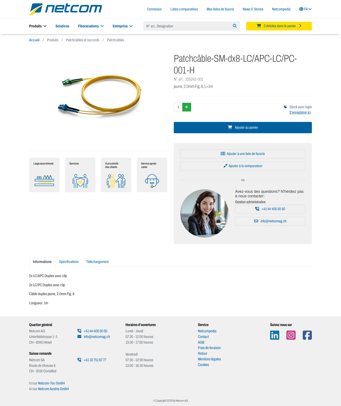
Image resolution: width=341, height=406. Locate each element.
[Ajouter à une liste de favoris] (242, 154)
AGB (201, 342)
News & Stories (253, 9)
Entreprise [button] (123, 26)
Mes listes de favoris (220, 9)
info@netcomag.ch (270, 221)
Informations (42, 262)
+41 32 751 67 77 (91, 360)
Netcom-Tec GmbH (51, 383)
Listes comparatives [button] (184, 9)
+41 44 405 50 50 (270, 209)
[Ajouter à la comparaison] (242, 166)
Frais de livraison (209, 348)
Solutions (62, 26)
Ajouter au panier (243, 127)
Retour (202, 353)
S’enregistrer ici (300, 112)
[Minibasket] (279, 26)
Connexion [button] (154, 9)
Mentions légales (209, 359)
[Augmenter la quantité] (186, 107)
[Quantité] (178, 107)
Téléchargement (97, 262)
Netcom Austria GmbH (53, 389)
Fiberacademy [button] (91, 26)
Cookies (203, 365)
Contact (203, 336)
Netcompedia (281, 9)
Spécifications (69, 262)
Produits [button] (38, 26)
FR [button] (305, 9)
